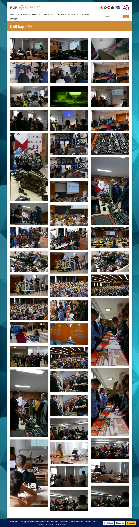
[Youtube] (108, 7)
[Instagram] (112, 7)
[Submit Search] (126, 16)
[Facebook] (105, 7)
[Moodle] (101, 7)
